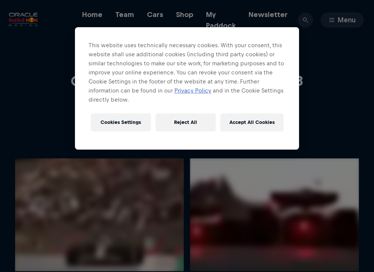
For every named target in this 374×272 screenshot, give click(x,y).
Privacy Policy (192, 90)
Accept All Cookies (252, 122)
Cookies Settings (121, 122)
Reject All (185, 122)
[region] (187, 88)
